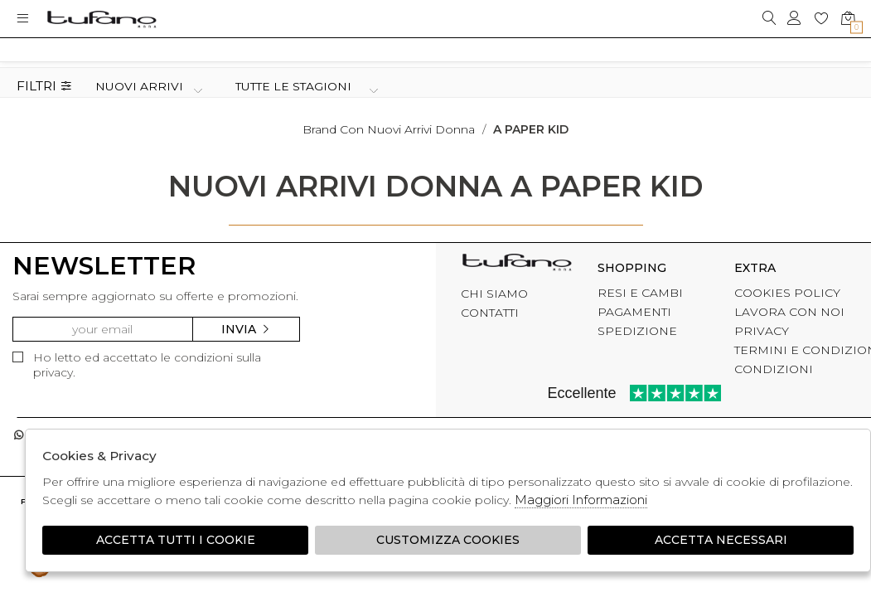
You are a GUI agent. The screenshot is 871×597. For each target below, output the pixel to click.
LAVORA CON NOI (789, 311)
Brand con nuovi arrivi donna (388, 129)
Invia (246, 329)
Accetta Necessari (721, 539)
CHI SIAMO (494, 293)
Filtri (44, 87)
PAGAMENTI (634, 311)
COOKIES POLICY (787, 292)
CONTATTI (490, 312)
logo (101, 18)
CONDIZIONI (773, 369)
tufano (517, 265)
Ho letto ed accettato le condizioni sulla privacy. (136, 365)
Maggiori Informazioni (581, 499)
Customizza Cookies (448, 539)
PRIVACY (761, 330)
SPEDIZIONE (637, 330)
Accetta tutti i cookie (175, 539)
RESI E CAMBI (640, 292)
